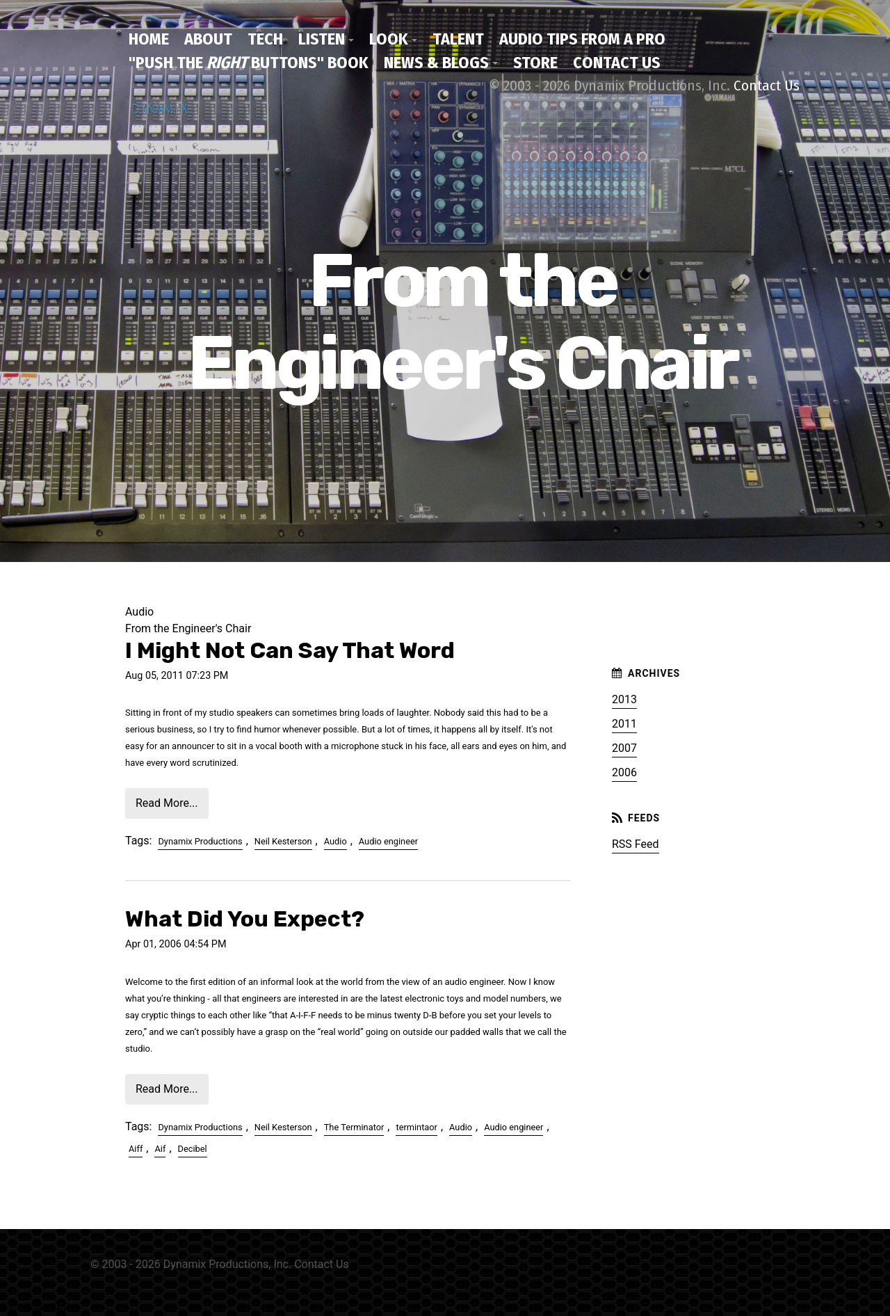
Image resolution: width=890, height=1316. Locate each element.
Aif (159, 1149)
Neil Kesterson (283, 841)
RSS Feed (635, 844)
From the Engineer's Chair (188, 628)
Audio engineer (388, 841)
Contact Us (617, 62)
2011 (624, 723)
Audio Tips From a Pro (582, 39)
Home (149, 39)
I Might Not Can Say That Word (290, 650)
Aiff (136, 1149)
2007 (624, 748)
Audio (335, 841)
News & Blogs (436, 62)
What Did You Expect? (244, 919)
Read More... (167, 803)
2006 (624, 772)
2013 (624, 699)
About (208, 39)
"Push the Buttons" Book (249, 62)
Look (388, 39)
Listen (321, 39)
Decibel (192, 1149)
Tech (265, 39)
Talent (458, 39)
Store (535, 62)
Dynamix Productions (200, 841)
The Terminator (354, 1127)
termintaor (416, 1127)
